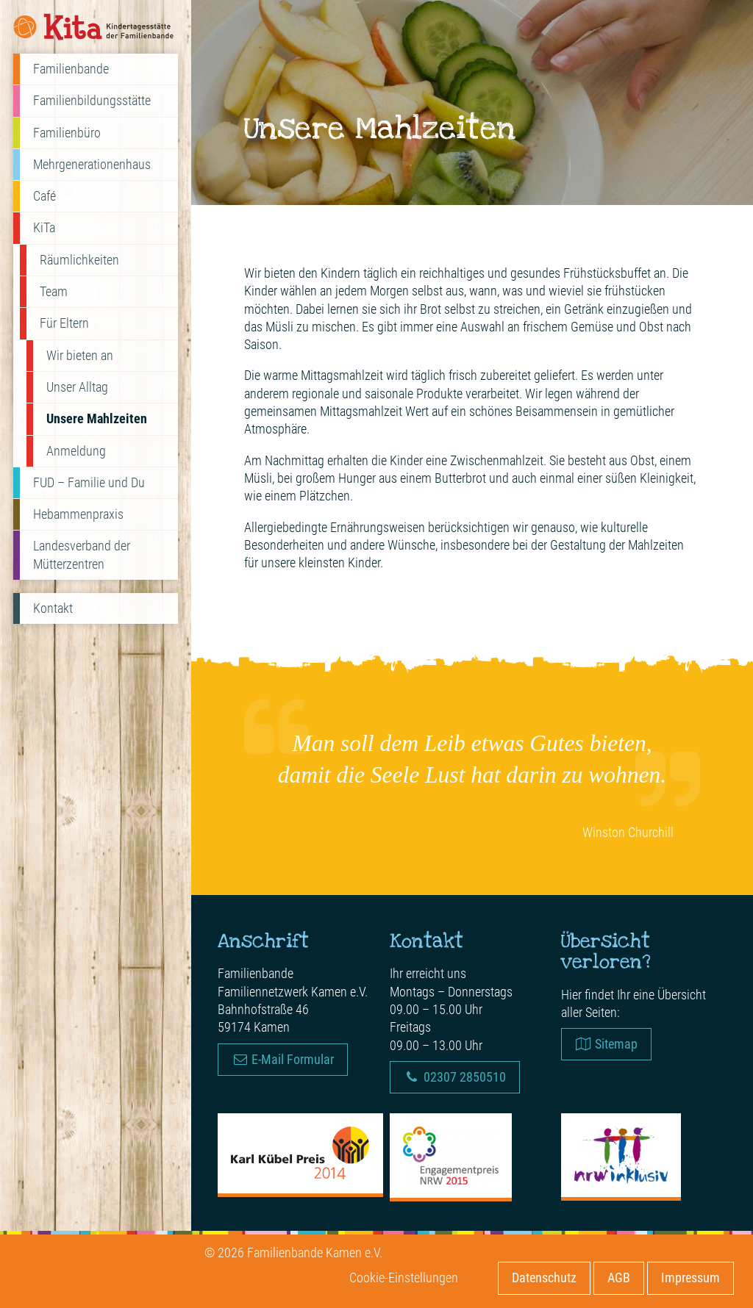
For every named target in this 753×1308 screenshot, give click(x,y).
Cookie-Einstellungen (403, 1277)
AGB (618, 1277)
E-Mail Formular (283, 1059)
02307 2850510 (455, 1077)
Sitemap (606, 1044)
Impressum (690, 1277)
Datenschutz (544, 1277)
